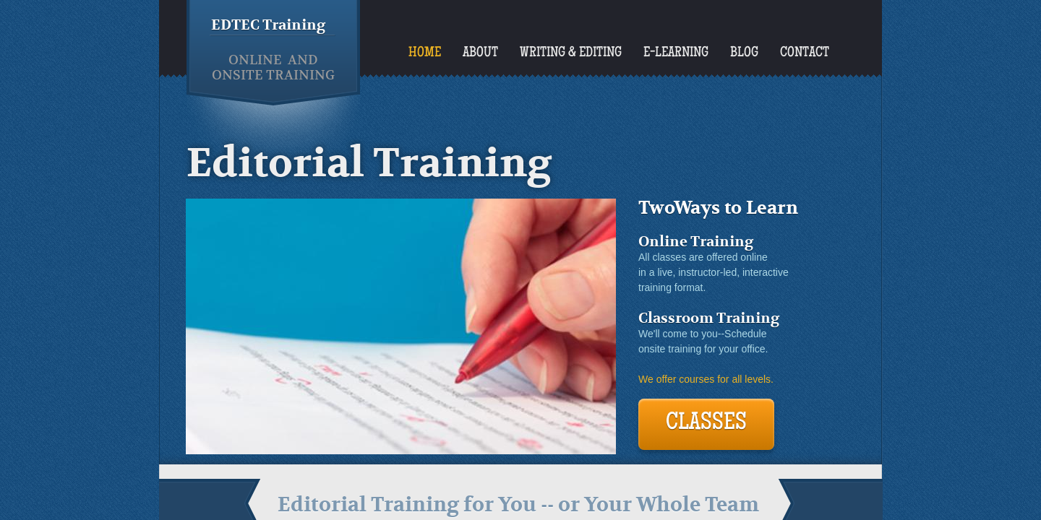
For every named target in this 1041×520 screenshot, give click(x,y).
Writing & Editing (571, 53)
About (480, 53)
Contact (804, 53)
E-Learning (675, 53)
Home (424, 53)
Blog (744, 53)
